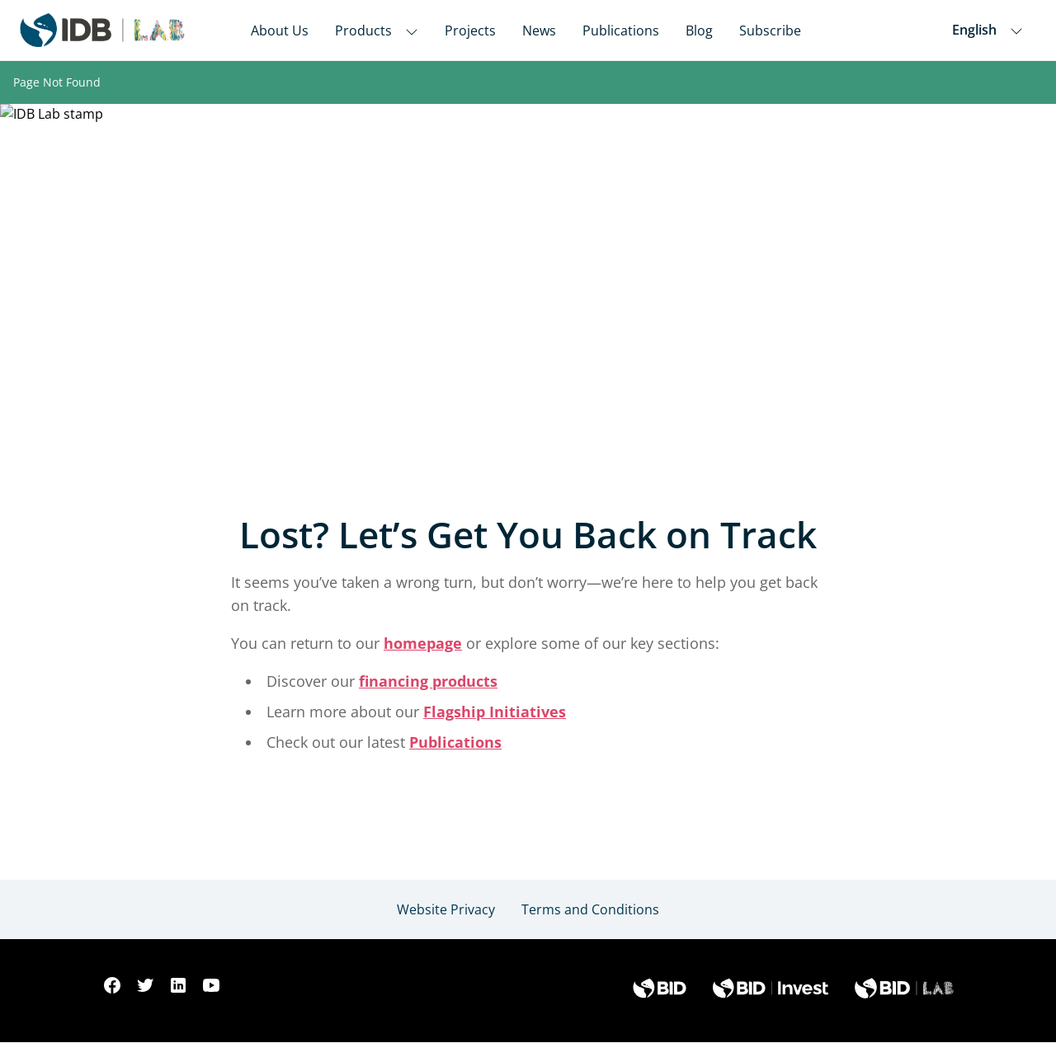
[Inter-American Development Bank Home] (102, 30)
